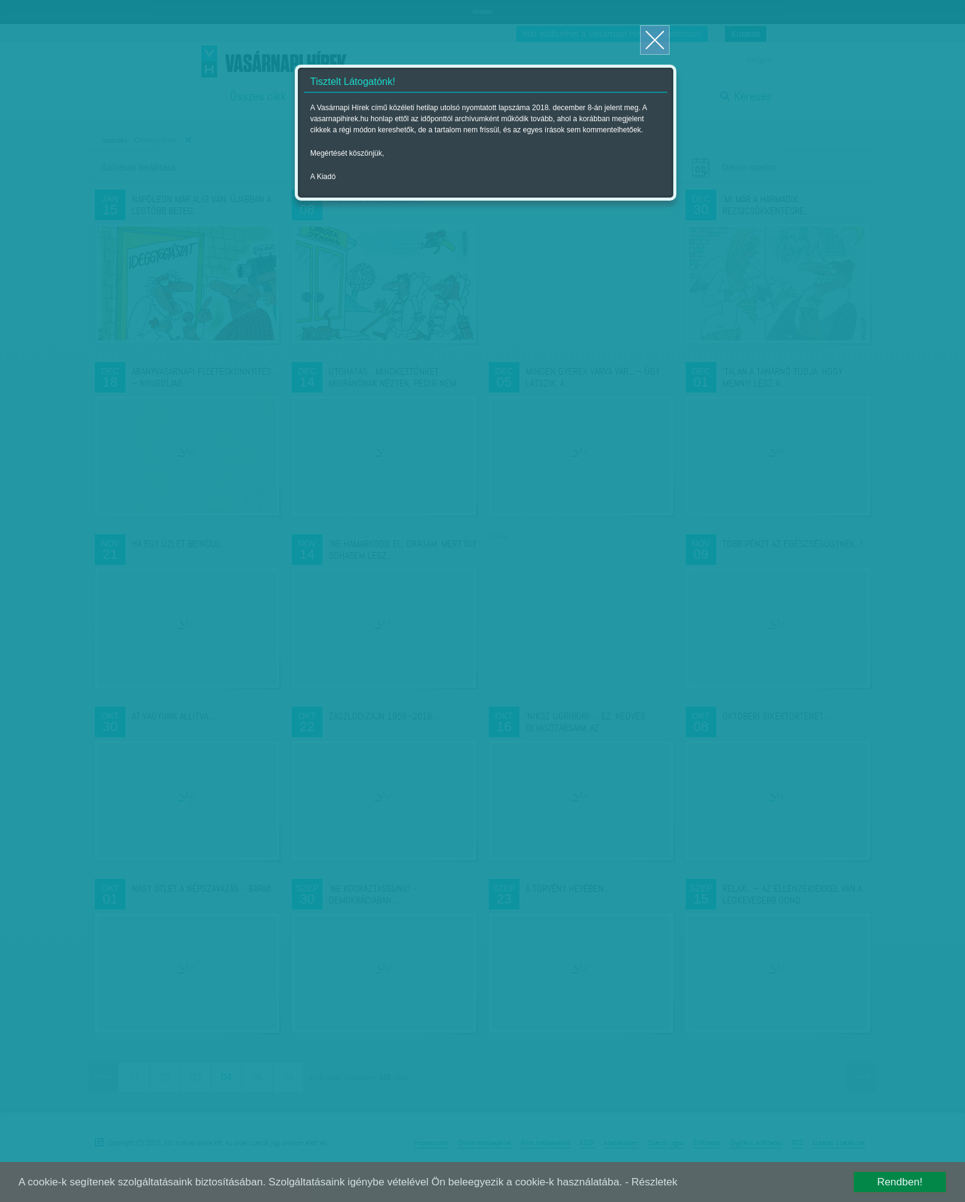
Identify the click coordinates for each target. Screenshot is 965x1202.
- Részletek (651, 1182)
